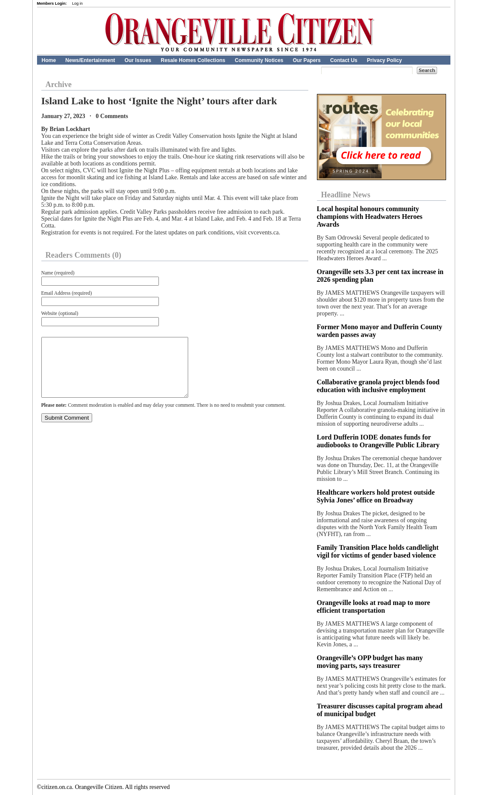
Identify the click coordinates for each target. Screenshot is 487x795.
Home (49, 60)
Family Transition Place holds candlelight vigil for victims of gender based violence (378, 551)
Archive (59, 84)
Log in (77, 3)
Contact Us (343, 60)
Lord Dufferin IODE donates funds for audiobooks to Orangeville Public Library (378, 441)
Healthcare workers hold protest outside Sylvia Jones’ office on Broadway (376, 496)
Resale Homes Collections (193, 60)
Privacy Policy (384, 60)
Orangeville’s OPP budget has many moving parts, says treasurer (370, 661)
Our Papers (307, 60)
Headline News (346, 194)
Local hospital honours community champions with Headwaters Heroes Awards (369, 216)
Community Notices (259, 60)
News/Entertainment (90, 60)
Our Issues (137, 60)
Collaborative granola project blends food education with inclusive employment (378, 385)
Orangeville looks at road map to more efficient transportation (373, 606)
